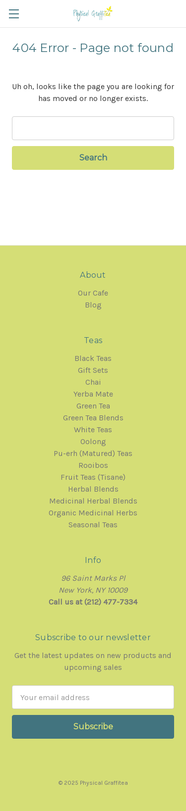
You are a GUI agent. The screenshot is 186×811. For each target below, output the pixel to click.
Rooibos (93, 465)
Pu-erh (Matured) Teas (93, 453)
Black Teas (93, 358)
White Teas (93, 429)
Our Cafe (93, 293)
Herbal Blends (93, 489)
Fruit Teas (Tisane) (93, 477)
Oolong (93, 441)
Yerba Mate (93, 394)
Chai (93, 382)
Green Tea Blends (93, 417)
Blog (93, 304)
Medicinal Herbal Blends (93, 501)
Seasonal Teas (93, 524)
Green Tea (93, 405)
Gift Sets (93, 370)
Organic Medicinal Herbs (93, 512)
